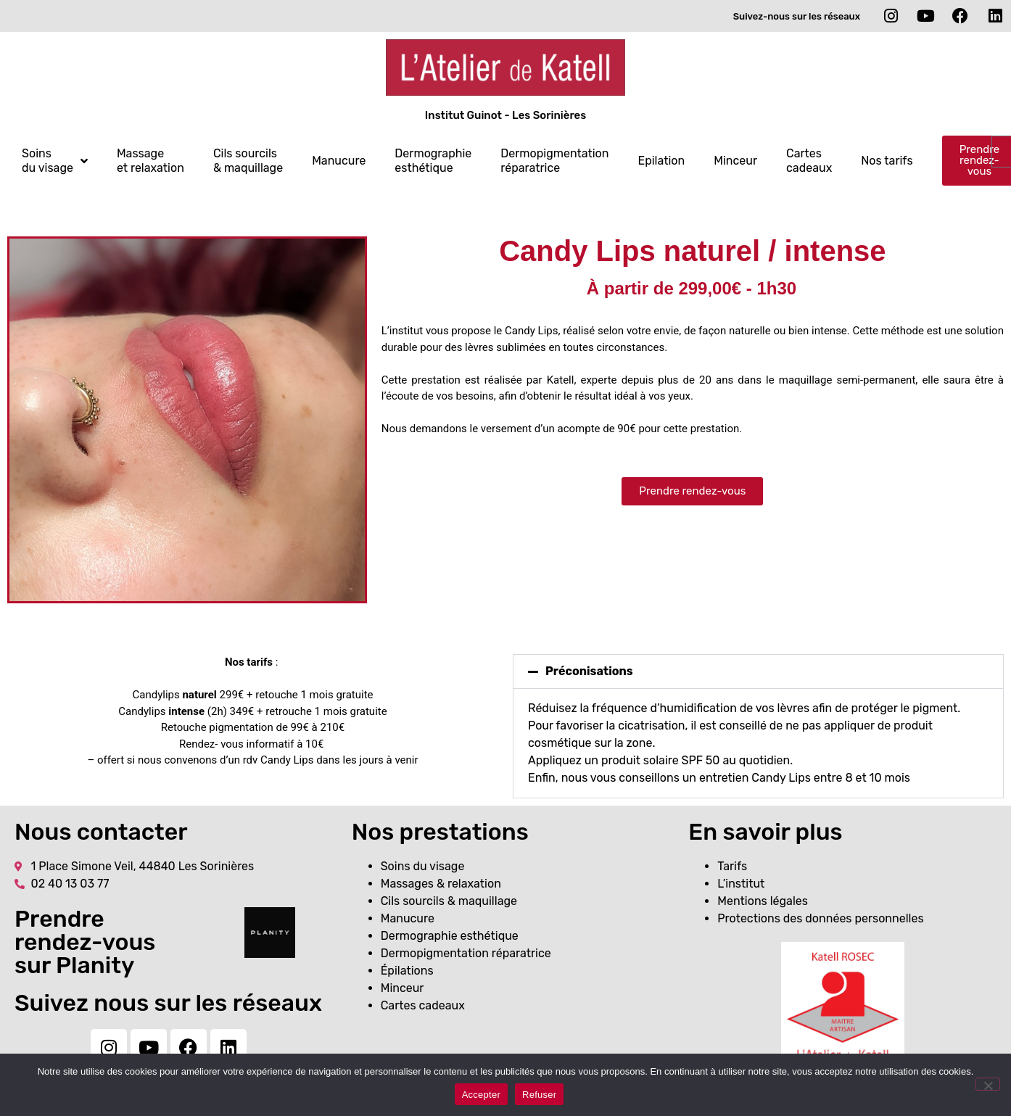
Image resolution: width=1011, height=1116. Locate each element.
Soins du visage (55, 160)
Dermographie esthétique (433, 160)
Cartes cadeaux (809, 160)
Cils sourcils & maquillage (248, 160)
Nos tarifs (886, 161)
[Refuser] (987, 1084)
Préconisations (589, 671)
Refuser (539, 1094)
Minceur (735, 161)
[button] (758, 671)
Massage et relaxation (150, 160)
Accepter (481, 1094)
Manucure (339, 161)
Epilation (661, 161)
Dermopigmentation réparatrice (554, 160)
